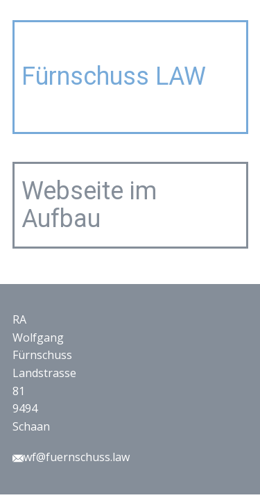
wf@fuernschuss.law (71, 457)
